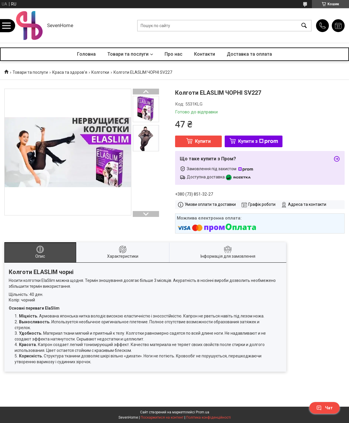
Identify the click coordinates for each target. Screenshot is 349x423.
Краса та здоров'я (69, 72)
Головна (86, 54)
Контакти (204, 54)
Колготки (100, 72)
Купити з (258, 141)
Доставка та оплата (249, 54)
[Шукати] (304, 25)
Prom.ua (202, 412)
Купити (203, 141)
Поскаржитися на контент (162, 417)
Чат (324, 407)
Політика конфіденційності (208, 417)
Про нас (173, 54)
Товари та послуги (128, 54)
